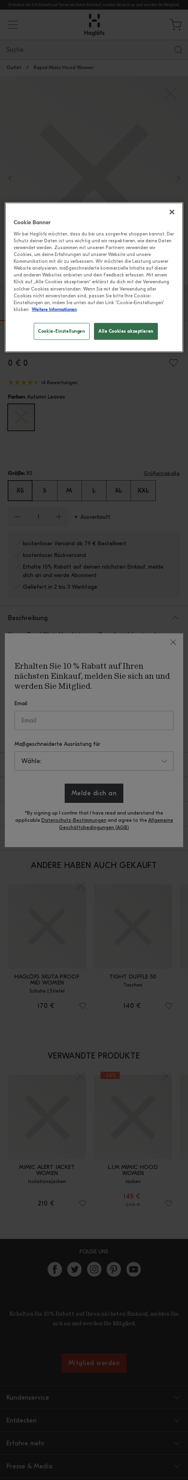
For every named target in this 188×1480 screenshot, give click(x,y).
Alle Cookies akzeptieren (125, 330)
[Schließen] (172, 212)
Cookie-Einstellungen (61, 330)
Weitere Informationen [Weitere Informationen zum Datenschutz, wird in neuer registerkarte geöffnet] (54, 309)
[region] (94, 277)
